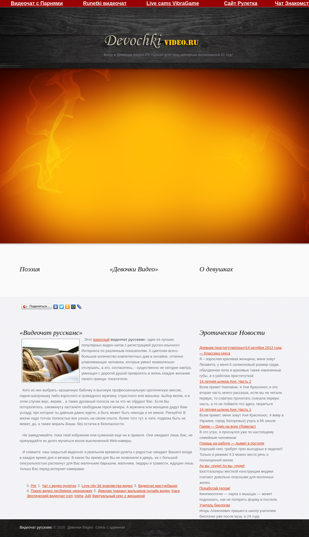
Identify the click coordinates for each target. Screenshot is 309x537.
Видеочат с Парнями (37, 3)
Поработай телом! (214, 488)
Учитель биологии (214, 505)
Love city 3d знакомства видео (107, 486)
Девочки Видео (152, 41)
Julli (88, 496)
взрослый (101, 339)
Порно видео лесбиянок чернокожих (61, 491)
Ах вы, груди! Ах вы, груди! (222, 466)
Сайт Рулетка (241, 3)
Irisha (78, 496)
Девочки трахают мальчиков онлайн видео (134, 491)
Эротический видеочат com (50, 496)
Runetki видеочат (104, 3)
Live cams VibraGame (173, 3)
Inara (175, 491)
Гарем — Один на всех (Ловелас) (227, 426)
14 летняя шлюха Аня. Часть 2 (225, 381)
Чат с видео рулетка (59, 486)
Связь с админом (110, 527)
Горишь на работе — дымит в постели (231, 443)
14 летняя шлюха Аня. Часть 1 (225, 409)
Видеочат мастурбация (157, 486)
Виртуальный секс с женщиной (118, 496)
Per (33, 486)
